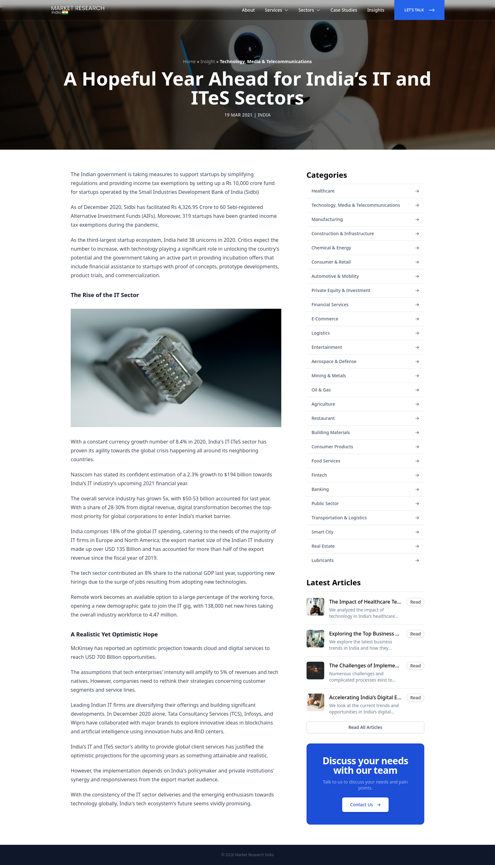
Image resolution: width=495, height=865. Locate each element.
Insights (375, 10)
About (248, 10)
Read (415, 602)
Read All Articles (365, 727)
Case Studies (344, 10)
